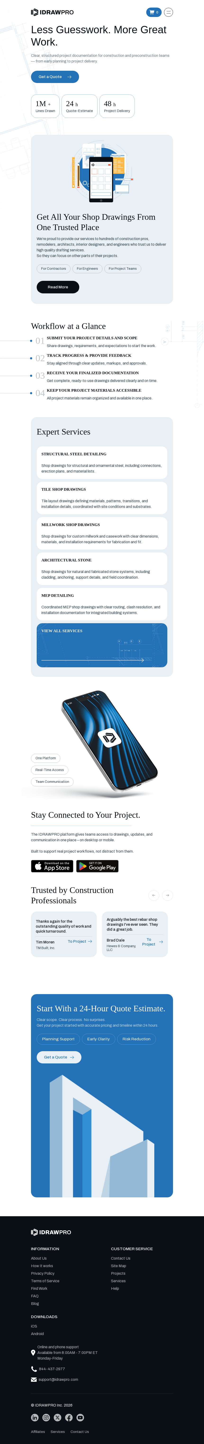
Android (37, 1334)
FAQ (35, 1296)
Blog (35, 1304)
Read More (58, 287)
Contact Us (120, 1258)
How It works (42, 1266)
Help (115, 1288)
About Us (39, 1258)
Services (118, 1281)
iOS (34, 1326)
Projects (118, 1273)
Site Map (118, 1266)
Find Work (39, 1288)
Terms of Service (45, 1281)
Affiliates (38, 1432)
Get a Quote (55, 77)
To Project (80, 941)
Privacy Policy (42, 1273)
